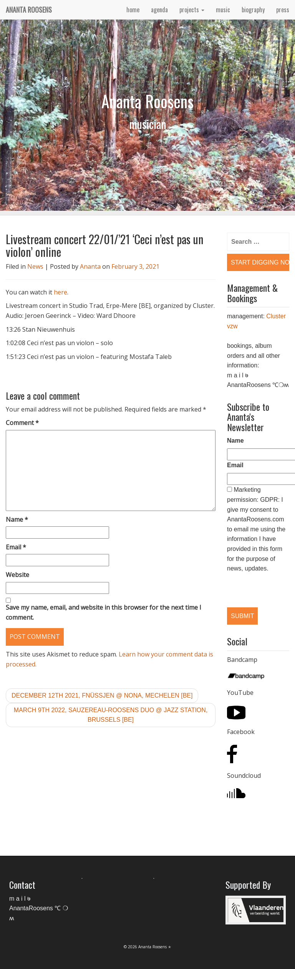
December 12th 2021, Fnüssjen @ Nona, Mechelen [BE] (102, 695)
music (223, 9)
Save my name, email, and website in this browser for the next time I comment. (103, 612)
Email (16, 547)
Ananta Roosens (29, 10)
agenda (159, 9)
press (282, 9)
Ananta (90, 266)
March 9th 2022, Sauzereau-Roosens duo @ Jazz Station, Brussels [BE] (111, 715)
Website (17, 574)
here (60, 292)
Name (17, 519)
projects (191, 9)
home (132, 9)
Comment (22, 422)
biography (253, 9)
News (35, 266)
